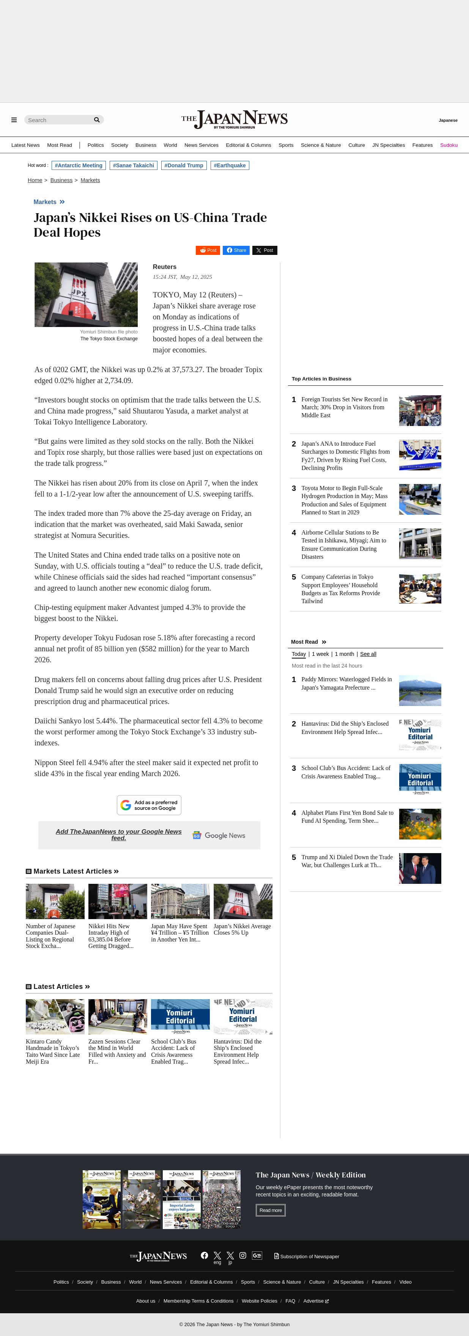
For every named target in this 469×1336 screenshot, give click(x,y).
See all (368, 654)
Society (119, 145)
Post (211, 250)
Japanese (448, 120)
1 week (320, 654)
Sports (286, 145)
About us (146, 1301)
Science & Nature (321, 145)
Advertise (316, 1301)
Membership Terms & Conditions (199, 1301)
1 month (344, 654)
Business (145, 145)
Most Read (59, 145)
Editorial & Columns (248, 145)
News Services (201, 145)
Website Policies (259, 1301)
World (170, 145)
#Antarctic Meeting (78, 165)
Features (422, 145)
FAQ (291, 1301)
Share (240, 250)
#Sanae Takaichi (133, 165)
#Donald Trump (184, 165)
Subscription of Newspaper (306, 1256)
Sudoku (449, 145)
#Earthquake (230, 165)
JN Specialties (388, 145)
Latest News (25, 145)
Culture (356, 145)
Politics (96, 145)
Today (299, 654)
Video (405, 1282)
